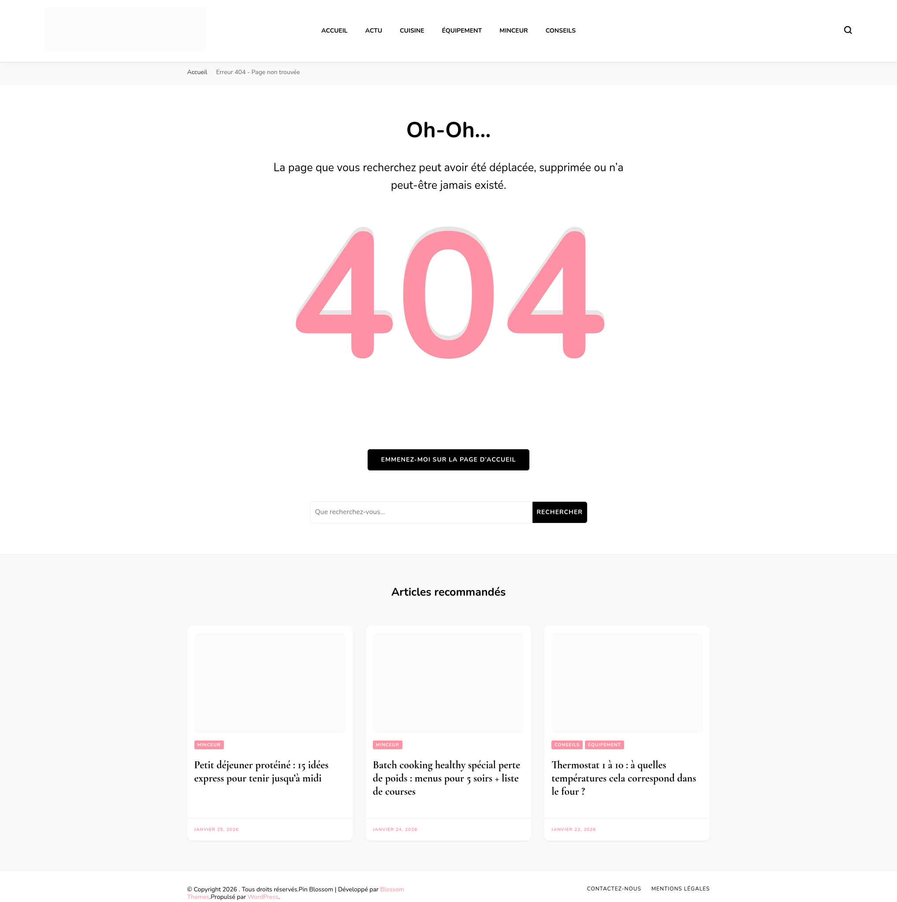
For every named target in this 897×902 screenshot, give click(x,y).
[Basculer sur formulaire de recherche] (848, 30)
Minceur (513, 30)
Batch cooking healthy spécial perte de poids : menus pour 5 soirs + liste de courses (446, 778)
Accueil (334, 30)
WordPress (263, 897)
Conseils (561, 30)
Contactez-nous (614, 888)
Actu (373, 30)
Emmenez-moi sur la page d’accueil (448, 459)
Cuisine (412, 30)
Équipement (462, 30)
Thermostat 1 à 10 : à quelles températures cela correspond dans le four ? (623, 778)
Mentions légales (680, 888)
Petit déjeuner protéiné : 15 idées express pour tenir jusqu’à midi (261, 772)
